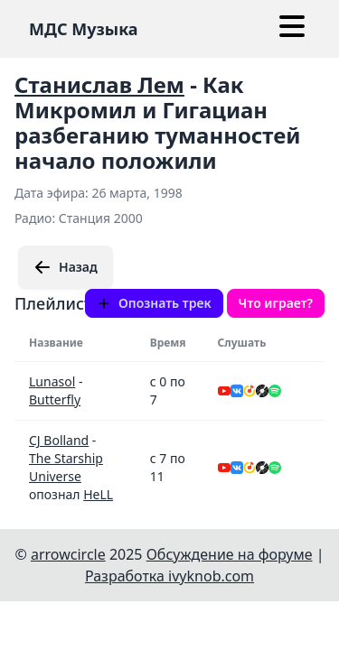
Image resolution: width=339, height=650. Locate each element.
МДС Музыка (83, 29)
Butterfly (54, 399)
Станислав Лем (99, 84)
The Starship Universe (66, 467)
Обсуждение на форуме (229, 554)
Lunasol (52, 381)
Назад (65, 267)
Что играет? (276, 302)
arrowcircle (68, 554)
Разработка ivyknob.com (169, 576)
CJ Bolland (59, 440)
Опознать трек (154, 302)
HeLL (98, 494)
